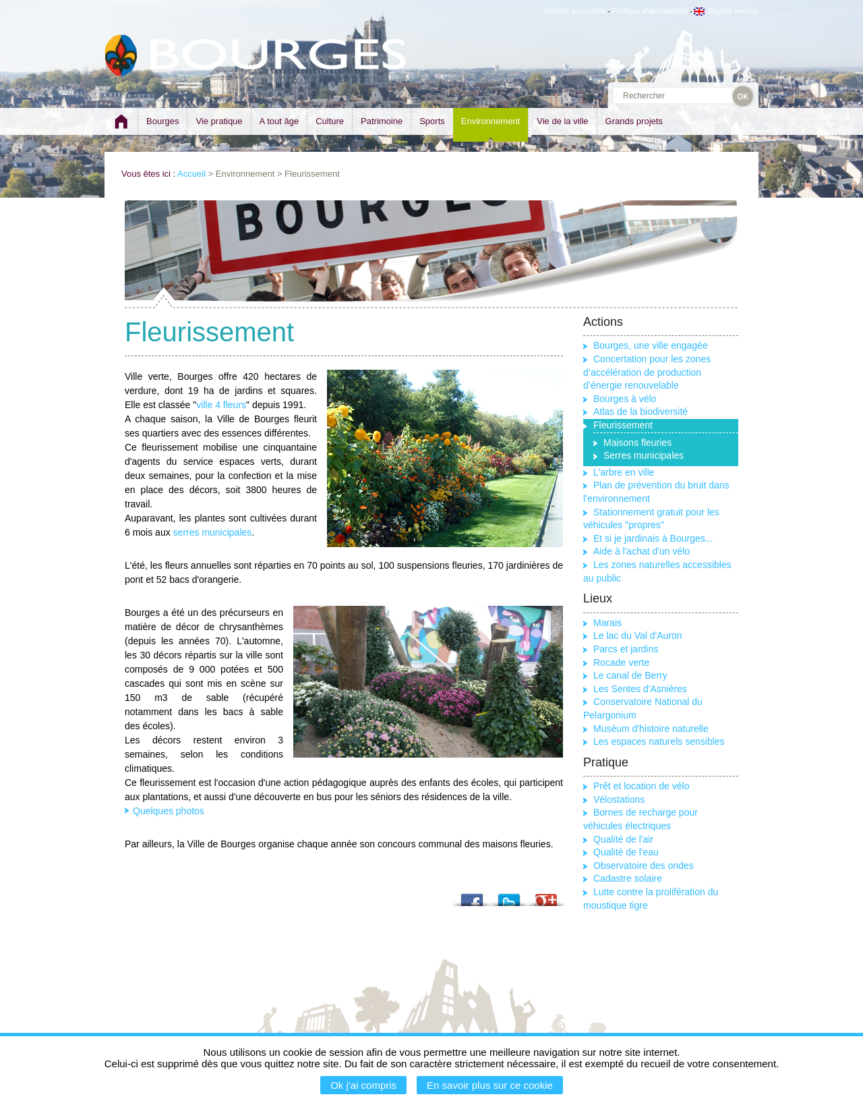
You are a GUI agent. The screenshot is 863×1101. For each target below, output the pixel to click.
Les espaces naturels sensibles (659, 741)
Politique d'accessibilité (650, 11)
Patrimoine (382, 121)
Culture (330, 121)
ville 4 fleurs (221, 404)
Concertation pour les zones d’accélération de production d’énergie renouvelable (647, 372)
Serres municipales (643, 455)
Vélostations (619, 799)
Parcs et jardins (625, 649)
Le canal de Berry (630, 675)
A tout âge (279, 121)
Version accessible (575, 11)
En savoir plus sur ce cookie (490, 1085)
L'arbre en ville (624, 472)
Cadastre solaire (627, 878)
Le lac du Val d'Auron (637, 635)
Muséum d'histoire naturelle (651, 728)
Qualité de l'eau (626, 852)
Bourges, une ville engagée (650, 345)
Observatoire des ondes (643, 865)
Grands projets (634, 121)
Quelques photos (168, 811)
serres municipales (212, 532)
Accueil (191, 174)
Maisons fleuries (637, 442)
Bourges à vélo (624, 398)
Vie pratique (219, 121)
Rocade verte (621, 662)
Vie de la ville (562, 121)
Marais (607, 622)
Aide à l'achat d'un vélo (641, 551)
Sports (432, 121)
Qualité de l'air (623, 839)
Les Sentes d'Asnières (640, 688)
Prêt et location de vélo (641, 786)
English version (726, 11)
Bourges (162, 121)
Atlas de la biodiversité (640, 411)
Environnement (490, 121)
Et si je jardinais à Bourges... (653, 538)
